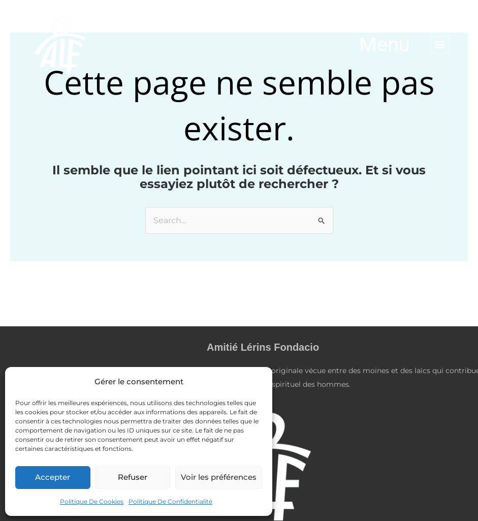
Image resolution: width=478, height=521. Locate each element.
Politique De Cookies (91, 501)
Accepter (52, 477)
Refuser (132, 477)
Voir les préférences (219, 477)
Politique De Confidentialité (170, 501)
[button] (440, 45)
